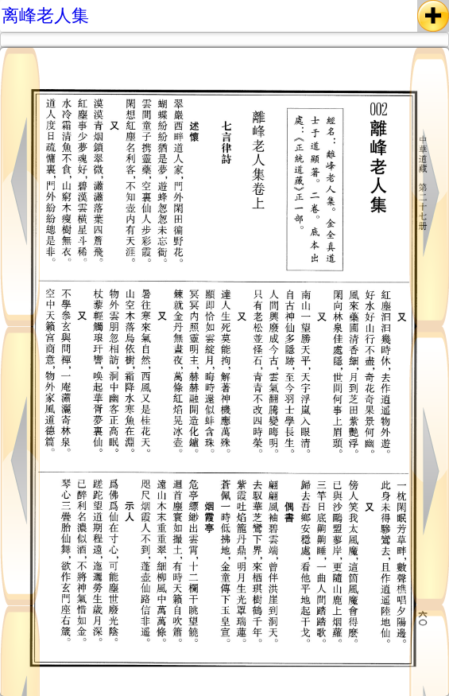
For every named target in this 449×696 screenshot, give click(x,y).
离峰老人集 (45, 15)
